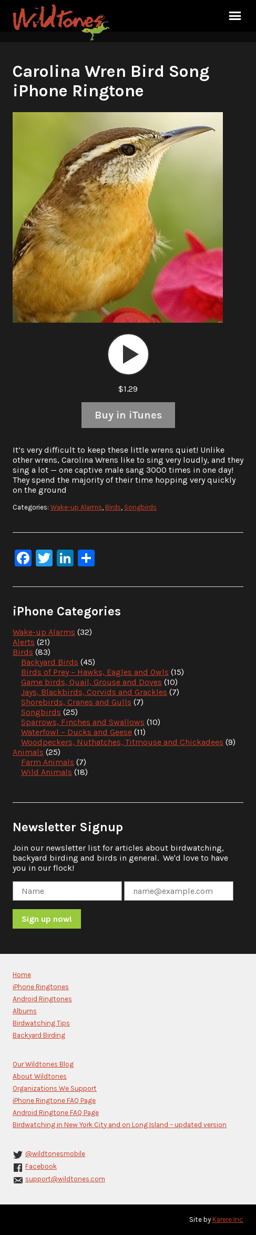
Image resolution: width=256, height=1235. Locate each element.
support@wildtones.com (65, 1179)
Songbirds (140, 507)
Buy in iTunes (128, 415)
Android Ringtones (42, 999)
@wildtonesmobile (55, 1154)
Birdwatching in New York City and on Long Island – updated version (120, 1125)
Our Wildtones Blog (43, 1064)
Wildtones (62, 22)
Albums (25, 1011)
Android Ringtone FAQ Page (56, 1113)
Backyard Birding (39, 1035)
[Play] (128, 354)
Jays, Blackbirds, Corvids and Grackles (94, 692)
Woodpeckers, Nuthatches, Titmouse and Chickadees (122, 742)
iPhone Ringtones (41, 987)
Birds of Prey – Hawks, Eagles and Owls (95, 672)
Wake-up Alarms (76, 507)
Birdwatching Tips (41, 1023)
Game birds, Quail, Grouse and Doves (91, 682)
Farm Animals (47, 762)
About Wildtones (40, 1076)
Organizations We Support (55, 1088)
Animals (28, 752)
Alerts (24, 642)
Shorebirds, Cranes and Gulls (76, 702)
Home (22, 975)
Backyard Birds (49, 662)
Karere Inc (227, 1219)
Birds (113, 507)
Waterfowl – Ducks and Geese (76, 732)
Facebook (41, 1166)
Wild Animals (46, 772)
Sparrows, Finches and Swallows (83, 722)
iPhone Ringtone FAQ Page (54, 1100)
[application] (128, 354)
